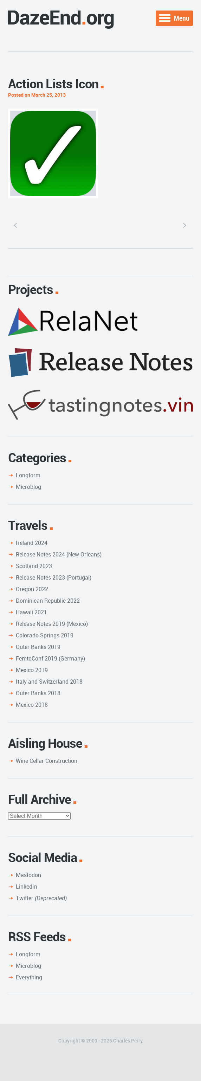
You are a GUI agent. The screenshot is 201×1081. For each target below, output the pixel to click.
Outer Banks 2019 (38, 647)
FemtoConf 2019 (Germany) (50, 658)
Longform (28, 475)
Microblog (28, 487)
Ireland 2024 (31, 543)
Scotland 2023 (34, 566)
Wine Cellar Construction (46, 761)
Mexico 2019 (32, 670)
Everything (29, 977)
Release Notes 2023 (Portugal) (53, 577)
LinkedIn (26, 886)
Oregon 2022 (32, 589)
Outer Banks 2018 (38, 693)
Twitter (41, 898)
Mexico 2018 (32, 705)
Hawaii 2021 (31, 612)
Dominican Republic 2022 (48, 600)
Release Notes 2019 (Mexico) (52, 624)
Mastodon (28, 875)
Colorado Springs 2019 (44, 635)
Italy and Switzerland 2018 (49, 681)
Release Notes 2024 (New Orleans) (59, 554)
